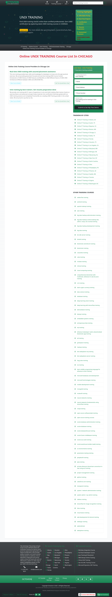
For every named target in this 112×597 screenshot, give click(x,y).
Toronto (66, 560)
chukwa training (82, 261)
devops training (81, 314)
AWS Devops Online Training (86, 557)
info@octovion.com (36, 569)
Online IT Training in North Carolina (87, 161)
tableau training (81, 499)
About (50, 578)
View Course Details (15, 83)
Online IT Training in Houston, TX (86, 142)
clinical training (81, 266)
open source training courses (85, 417)
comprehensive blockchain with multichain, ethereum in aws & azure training (88, 276)
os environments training (84, 449)
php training (80, 462)
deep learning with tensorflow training (88, 305)
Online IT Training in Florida (85, 139)
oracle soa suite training (84, 440)
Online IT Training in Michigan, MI (87, 152)
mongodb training (82, 389)
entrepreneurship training (84, 323)
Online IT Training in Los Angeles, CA (87, 145)
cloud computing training (84, 270)
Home (47, 3)
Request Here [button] (23, 30)
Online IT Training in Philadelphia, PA (88, 168)
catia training (81, 257)
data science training (83, 292)
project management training (85, 473)
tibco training (81, 508)
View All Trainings (22, 594)
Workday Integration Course (86, 550)
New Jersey (57, 560)
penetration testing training (85, 453)
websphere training (83, 530)
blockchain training (82, 248)
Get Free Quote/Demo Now (62, 83)
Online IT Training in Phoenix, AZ (86, 171)
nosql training (81, 409)
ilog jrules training (82, 360)
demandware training (83, 310)
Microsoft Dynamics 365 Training (87, 565)
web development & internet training (88, 517)
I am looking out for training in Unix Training (88, 100)
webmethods (81, 526)
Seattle (66, 557)
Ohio (65, 550)
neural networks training (84, 398)
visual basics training (83, 513)
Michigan (56, 557)
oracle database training (84, 426)
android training (82, 202)
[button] (103, 594)
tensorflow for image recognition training (89, 504)
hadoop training (82, 347)
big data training (82, 230)
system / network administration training (89, 490)
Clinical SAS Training (83, 560)
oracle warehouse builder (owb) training (88, 444)
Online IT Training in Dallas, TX (86, 136)
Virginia (66, 562)
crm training (80, 283)
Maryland (56, 555)
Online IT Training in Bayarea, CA (86, 126)
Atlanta (49, 550)
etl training (80, 338)
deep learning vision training (85, 301)
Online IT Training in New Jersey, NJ (87, 155)
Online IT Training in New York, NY (87, 158)
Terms (57, 578)
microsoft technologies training (86, 380)
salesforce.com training (84, 481)
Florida (48, 570)
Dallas (48, 567)
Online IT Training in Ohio (84, 164)
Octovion (27, 579)
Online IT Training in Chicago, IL (86, 132)
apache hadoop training (84, 206)
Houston (56, 550)
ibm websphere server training (86, 356)
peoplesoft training (82, 457)
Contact (57, 580)
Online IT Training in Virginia (85, 180)
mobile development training (85, 384)
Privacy (65, 578)
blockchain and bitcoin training (86, 244)
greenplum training (83, 343)
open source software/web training (87, 413)
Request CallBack (8, 594)
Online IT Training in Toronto (85, 177)
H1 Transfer (41, 578)
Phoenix (66, 555)
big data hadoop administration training (89, 215)
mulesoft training (82, 393)
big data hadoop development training (88, 226)
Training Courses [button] (56, 3)
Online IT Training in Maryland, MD (87, 148)
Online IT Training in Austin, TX (86, 123)
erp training (80, 327)
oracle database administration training (88, 422)
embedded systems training (85, 318)
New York (56, 562)
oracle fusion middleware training (87, 435)
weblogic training (82, 521)
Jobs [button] (66, 3)
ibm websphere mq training (85, 351)
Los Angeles (57, 552)
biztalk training (81, 239)
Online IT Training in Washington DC (87, 184)
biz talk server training (83, 235)
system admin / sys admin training (87, 495)
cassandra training (82, 253)
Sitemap (49, 580)
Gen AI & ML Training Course (86, 562)
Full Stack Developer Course (86, 552)
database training (82, 296)
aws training (80, 211)
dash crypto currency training (85, 287)
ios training (80, 365)
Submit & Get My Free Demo (88, 107)
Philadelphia (67, 552)
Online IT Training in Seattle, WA (86, 174)
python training (81, 477)
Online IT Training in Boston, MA (86, 129)
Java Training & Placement (85, 555)
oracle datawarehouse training (86, 431)
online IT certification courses (27, 562)
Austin (48, 552)
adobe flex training (82, 197)
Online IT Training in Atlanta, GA (86, 120)
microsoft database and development (88, 376)
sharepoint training (82, 486)
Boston (48, 560)
